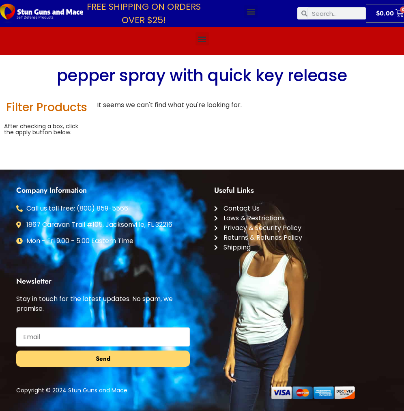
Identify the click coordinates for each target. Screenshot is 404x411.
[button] (251, 11)
